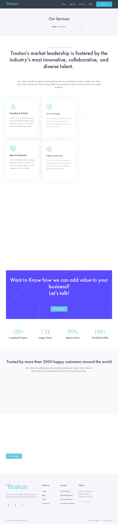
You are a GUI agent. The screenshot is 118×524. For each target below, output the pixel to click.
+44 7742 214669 (84, 502)
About (44, 499)
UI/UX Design (65, 491)
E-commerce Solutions (67, 503)
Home (54, 26)
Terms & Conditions (93, 520)
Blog (43, 495)
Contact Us (104, 4)
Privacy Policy (107, 520)
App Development (66, 499)
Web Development (66, 495)
